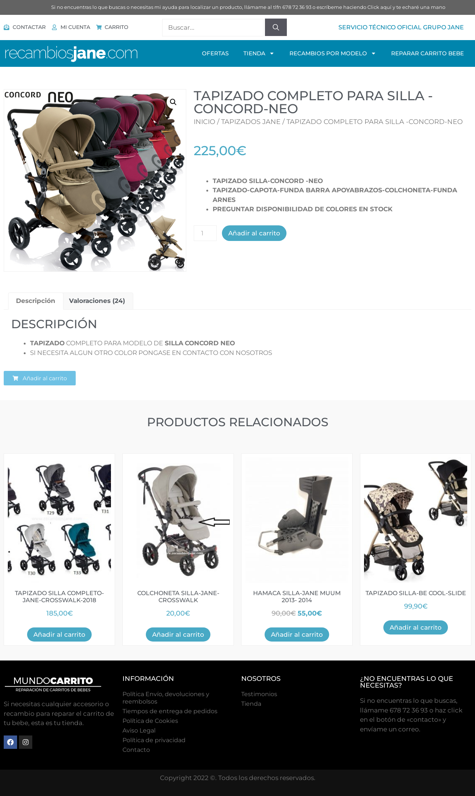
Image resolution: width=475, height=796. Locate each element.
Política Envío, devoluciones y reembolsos (165, 698)
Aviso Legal (138, 730)
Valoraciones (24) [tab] (97, 300)
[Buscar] (276, 27)
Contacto (136, 749)
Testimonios (259, 694)
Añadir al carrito (254, 233)
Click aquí (379, 7)
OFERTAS (215, 53)
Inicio (204, 122)
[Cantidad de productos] (205, 233)
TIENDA (259, 53)
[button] (173, 102)
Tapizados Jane (251, 122)
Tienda (251, 703)
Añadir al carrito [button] (59, 634)
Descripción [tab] (35, 300)
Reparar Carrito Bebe (427, 53)
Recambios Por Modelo (332, 53)
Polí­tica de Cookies (150, 720)
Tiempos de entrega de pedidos (169, 711)
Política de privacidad (154, 740)
